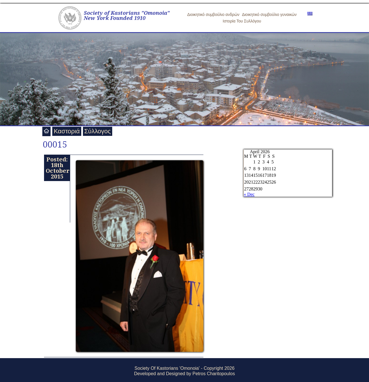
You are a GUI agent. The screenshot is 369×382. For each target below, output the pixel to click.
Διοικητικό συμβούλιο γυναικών (269, 14)
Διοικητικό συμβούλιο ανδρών (213, 14)
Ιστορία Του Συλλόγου (242, 21)
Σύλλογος (97, 131)
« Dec (249, 194)
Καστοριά (67, 131)
